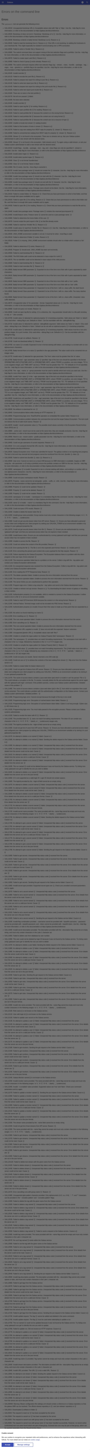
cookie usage (35, 1440)
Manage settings (23, 1445)
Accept (7, 1445)
